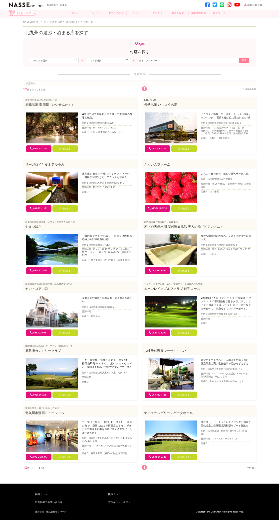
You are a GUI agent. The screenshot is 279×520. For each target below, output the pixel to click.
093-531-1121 (38, 208)
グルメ (75, 13)
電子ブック (219, 13)
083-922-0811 (38, 332)
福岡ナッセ (41, 494)
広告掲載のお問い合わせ (48, 502)
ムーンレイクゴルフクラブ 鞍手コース (172, 289)
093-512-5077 (38, 456)
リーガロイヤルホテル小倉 (44, 164)
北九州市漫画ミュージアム (44, 413)
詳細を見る (65, 148)
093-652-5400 (157, 270)
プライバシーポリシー (120, 502)
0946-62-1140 (38, 148)
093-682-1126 (157, 394)
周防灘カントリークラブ (43, 351)
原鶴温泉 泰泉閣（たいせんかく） (50, 104)
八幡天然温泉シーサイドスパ (165, 351)
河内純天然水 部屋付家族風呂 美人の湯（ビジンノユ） (184, 226)
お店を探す (178, 13)
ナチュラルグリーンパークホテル (168, 413)
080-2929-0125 (157, 208)
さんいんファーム (157, 164)
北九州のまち (116, 13)
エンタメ (157, 13)
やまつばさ (33, 226)
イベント (137, 13)
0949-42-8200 (157, 332)
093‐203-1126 (157, 148)
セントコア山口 (36, 289)
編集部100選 (198, 13)
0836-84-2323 (157, 456)
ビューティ (95, 13)
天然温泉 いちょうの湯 (160, 104)
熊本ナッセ (114, 494)
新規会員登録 (253, 4)
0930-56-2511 (38, 394)
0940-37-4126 (38, 270)
